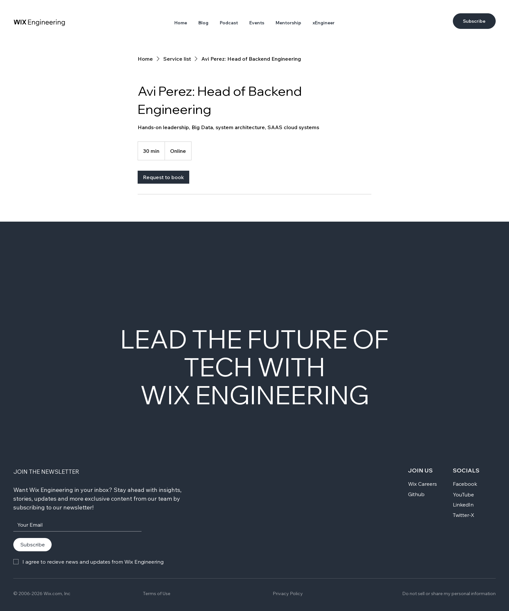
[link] (163, 177)
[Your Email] (75, 524)
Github (416, 494)
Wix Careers (422, 484)
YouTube (463, 494)
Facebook (465, 484)
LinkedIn (463, 504)
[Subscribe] (474, 21)
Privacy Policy (288, 593)
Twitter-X (463, 515)
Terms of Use (156, 593)
